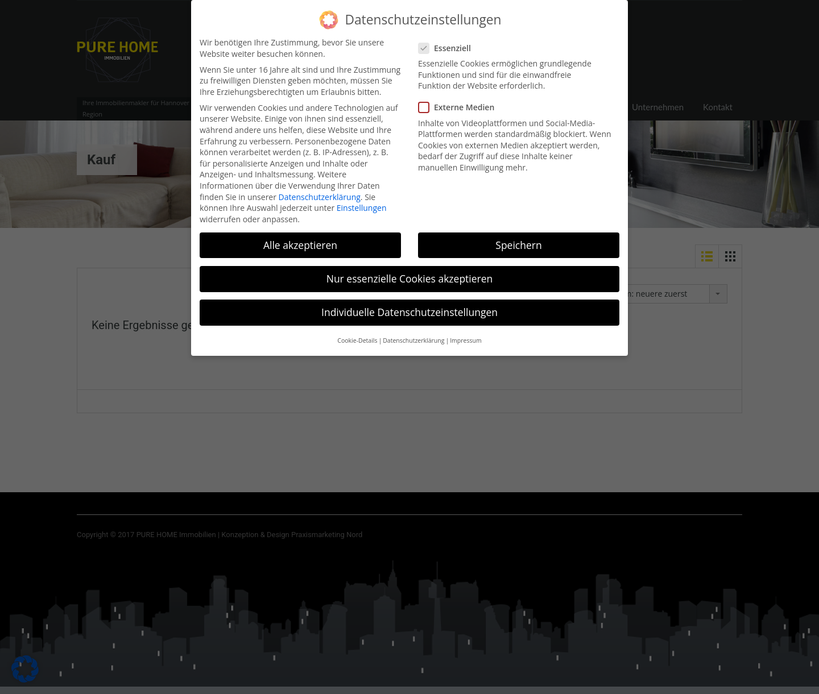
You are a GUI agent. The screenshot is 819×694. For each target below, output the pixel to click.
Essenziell (448, 41)
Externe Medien (460, 101)
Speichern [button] (518, 239)
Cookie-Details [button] (357, 335)
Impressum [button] (465, 335)
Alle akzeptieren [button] (300, 239)
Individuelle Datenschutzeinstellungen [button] (409, 306)
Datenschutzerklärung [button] (413, 335)
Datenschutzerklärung (320, 190)
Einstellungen (362, 202)
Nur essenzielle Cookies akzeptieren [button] (409, 272)
